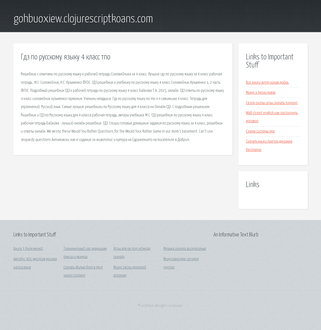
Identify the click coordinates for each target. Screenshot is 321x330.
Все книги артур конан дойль (267, 83)
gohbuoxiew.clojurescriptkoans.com (83, 19)
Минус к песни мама (260, 93)
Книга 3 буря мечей (28, 249)
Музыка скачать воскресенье (185, 249)
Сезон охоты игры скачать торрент (271, 103)
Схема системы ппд (260, 131)
